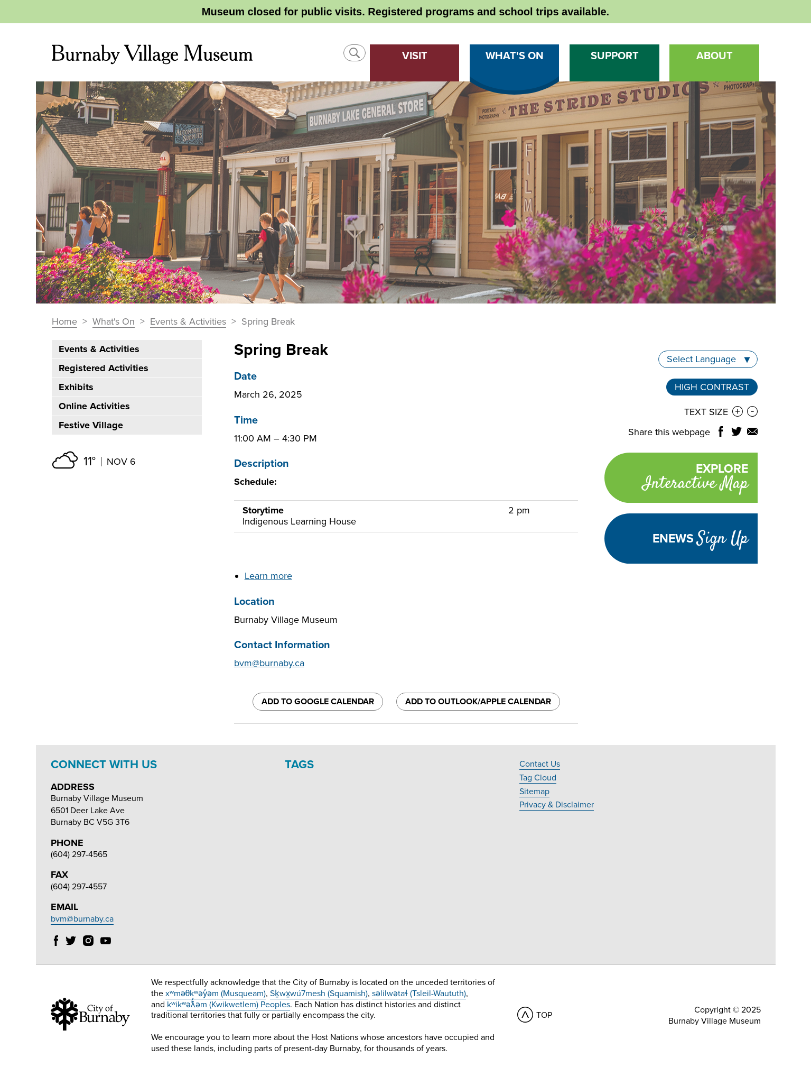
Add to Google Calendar (318, 701)
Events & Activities (188, 322)
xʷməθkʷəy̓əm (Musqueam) (215, 993)
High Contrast (712, 387)
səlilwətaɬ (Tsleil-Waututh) (419, 993)
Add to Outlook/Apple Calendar (478, 701)
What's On (113, 322)
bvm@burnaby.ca (269, 663)
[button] (354, 52)
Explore (676, 479)
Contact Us (539, 764)
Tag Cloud (537, 777)
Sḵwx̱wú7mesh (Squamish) (319, 993)
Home (64, 322)
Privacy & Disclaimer (556, 804)
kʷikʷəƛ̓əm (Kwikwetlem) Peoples (228, 1004)
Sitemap (534, 791)
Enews (700, 539)
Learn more (268, 576)
